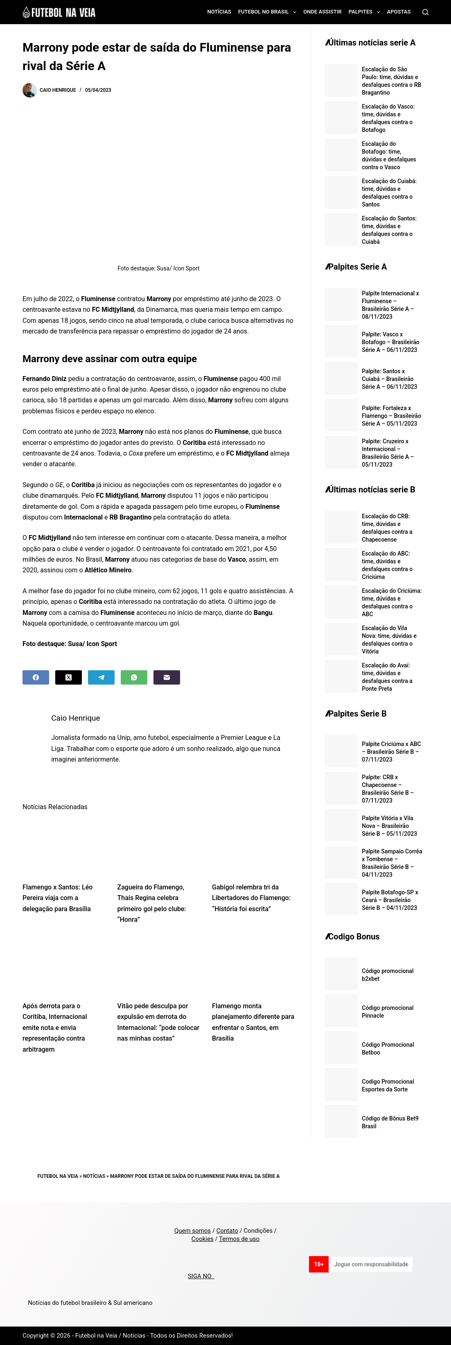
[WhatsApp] (134, 677)
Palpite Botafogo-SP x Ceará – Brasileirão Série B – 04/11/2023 (390, 900)
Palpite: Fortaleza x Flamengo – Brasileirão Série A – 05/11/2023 (391, 416)
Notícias (219, 12)
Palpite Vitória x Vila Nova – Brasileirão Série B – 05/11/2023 (389, 826)
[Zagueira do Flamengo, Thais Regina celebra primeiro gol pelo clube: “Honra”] (158, 846)
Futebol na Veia (57, 1176)
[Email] (166, 677)
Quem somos (192, 1230)
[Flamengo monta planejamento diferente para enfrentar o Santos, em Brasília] (253, 965)
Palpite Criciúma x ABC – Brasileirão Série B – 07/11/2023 (391, 752)
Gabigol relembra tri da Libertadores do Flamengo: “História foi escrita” (251, 898)
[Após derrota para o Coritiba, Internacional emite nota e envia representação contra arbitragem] (64, 965)
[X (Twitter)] (68, 677)
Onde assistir (322, 12)
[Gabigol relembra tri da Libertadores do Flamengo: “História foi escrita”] (253, 846)
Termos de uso (239, 1239)
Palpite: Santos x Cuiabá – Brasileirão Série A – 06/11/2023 (389, 379)
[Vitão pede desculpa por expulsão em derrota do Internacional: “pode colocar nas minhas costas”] (158, 965)
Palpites (366, 12)
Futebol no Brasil (269, 12)
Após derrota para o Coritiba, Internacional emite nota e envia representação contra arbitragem (55, 1027)
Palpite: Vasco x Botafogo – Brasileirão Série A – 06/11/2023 (390, 342)
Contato (227, 1230)
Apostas (399, 12)
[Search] (425, 12)
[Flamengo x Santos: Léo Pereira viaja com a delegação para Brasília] (64, 846)
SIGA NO (201, 1276)
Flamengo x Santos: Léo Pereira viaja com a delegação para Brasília (57, 898)
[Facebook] (36, 677)
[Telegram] (101, 677)
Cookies (203, 1239)
